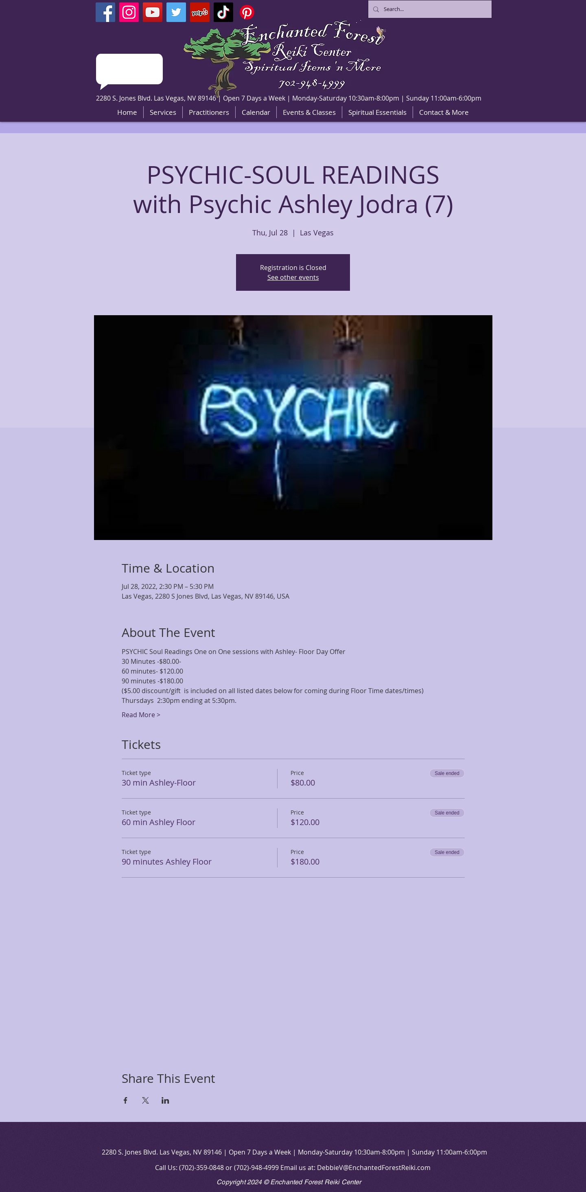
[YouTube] (152, 12)
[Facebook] (105, 12)
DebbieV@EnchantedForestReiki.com (374, 1167)
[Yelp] (200, 12)
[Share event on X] (145, 1100)
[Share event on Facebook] (125, 1100)
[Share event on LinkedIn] (165, 1100)
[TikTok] (223, 12)
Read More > (141, 714)
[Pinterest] (247, 12)
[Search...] (429, 9)
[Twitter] (176, 12)
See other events (293, 277)
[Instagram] (129, 12)
